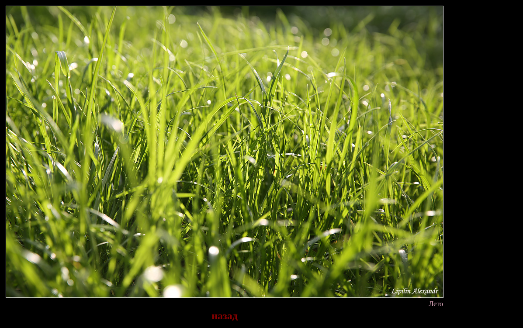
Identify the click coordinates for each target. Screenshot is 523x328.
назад (224, 315)
